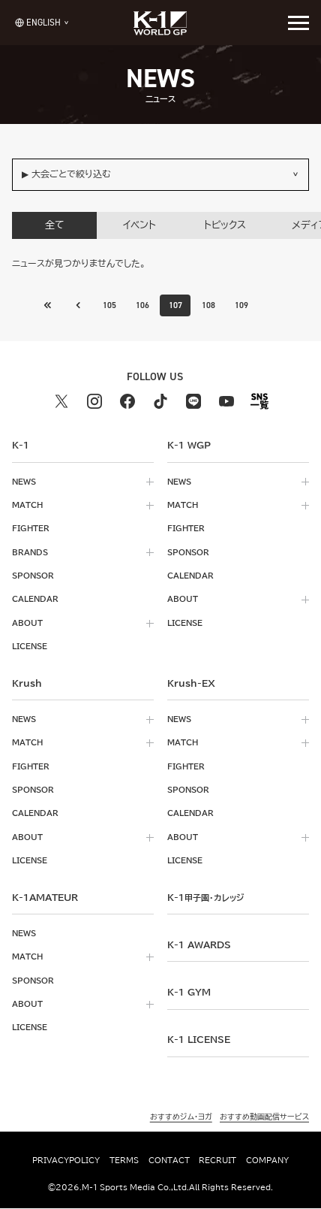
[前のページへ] (47, 305)
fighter (31, 529)
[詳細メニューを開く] (298, 22)
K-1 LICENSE (198, 1039)
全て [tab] (54, 225)
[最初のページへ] (77, 305)
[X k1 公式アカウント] (61, 402)
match (27, 505)
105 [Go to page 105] (109, 305)
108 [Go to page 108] (209, 305)
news (24, 481)
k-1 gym (189, 992)
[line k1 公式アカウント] (193, 402)
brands (30, 552)
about (27, 623)
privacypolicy (66, 1160)
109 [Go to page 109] (242, 305)
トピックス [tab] (225, 225)
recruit (217, 1160)
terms (124, 1160)
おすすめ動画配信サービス (264, 1117)
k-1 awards (199, 944)
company (267, 1160)
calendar (35, 599)
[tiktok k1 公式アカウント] (160, 402)
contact (169, 1160)
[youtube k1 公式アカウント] (226, 402)
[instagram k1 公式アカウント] (94, 402)
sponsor (33, 575)
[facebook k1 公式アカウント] (127, 402)
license (29, 647)
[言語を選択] (38, 22)
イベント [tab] (139, 225)
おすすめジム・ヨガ (181, 1117)
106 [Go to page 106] (142, 305)
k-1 (205, 897)
